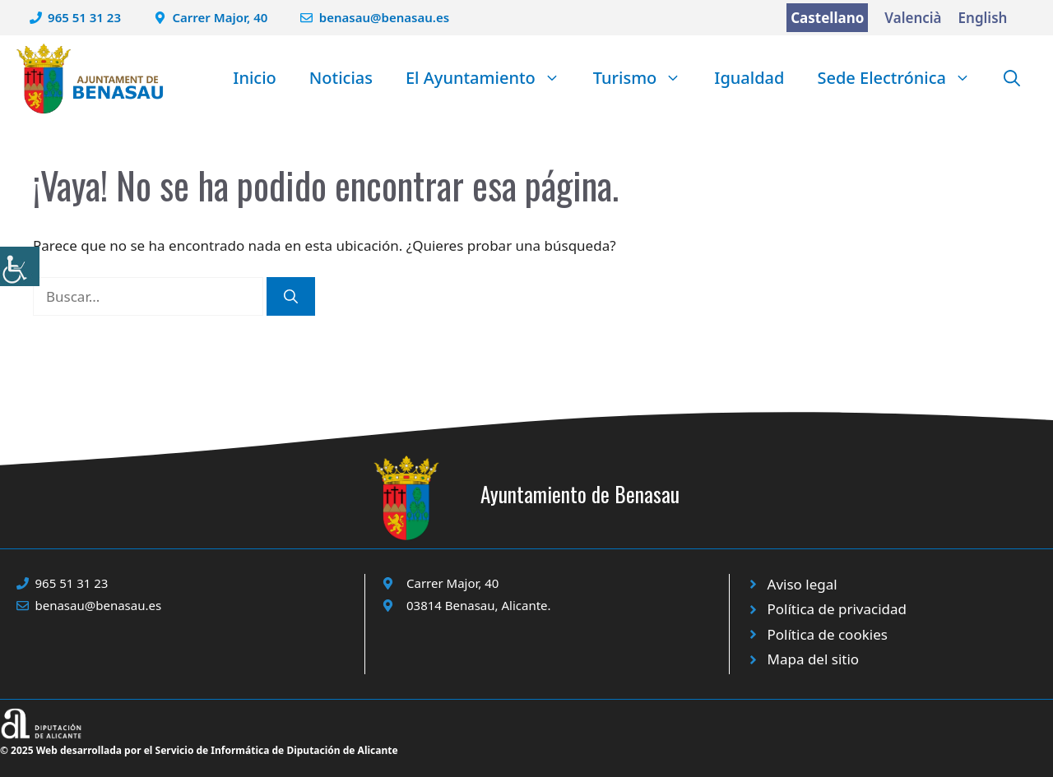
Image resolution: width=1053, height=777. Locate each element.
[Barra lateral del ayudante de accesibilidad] (19, 266)
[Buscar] (291, 297)
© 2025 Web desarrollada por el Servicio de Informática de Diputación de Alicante (199, 750)
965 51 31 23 (84, 17)
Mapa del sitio (814, 659)
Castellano (827, 17)
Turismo (645, 78)
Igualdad (749, 78)
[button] (1012, 78)
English (983, 17)
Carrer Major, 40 (220, 17)
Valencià (912, 17)
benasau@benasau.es (384, 17)
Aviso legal (802, 584)
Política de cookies (828, 634)
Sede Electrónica (902, 78)
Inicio (254, 78)
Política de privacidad (837, 608)
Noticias (341, 78)
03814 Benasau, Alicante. (478, 605)
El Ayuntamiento (491, 78)
